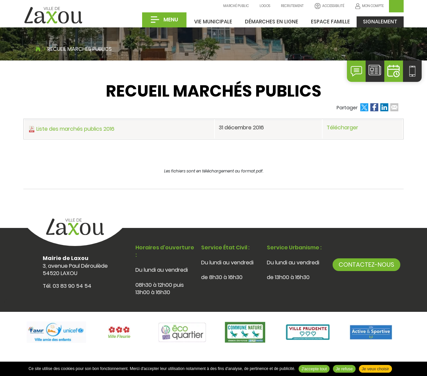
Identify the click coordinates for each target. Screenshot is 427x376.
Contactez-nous (366, 264)
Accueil (38, 48)
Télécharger (342, 127)
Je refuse (344, 369)
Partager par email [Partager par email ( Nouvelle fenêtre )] (394, 107)
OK (396, 6)
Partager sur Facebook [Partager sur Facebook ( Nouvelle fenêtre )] (374, 107)
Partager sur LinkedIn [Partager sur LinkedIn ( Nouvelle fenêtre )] (384, 107)
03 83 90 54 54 (72, 286)
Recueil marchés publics (79, 49)
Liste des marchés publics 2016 (75, 129)
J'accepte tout (314, 369)
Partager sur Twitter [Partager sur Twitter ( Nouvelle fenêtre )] (364, 107)
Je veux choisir (375, 369)
